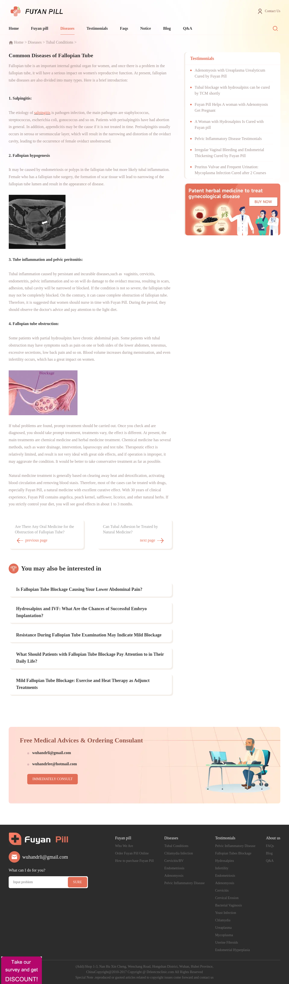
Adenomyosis (174, 875)
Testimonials (97, 28)
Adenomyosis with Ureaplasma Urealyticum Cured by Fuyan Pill (230, 73)
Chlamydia (222, 920)
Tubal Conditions (59, 42)
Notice (145, 28)
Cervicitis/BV (174, 861)
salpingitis (42, 112)
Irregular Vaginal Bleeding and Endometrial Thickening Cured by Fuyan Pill (229, 153)
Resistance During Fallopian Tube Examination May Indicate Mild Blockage (88, 634)
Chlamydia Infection (178, 853)
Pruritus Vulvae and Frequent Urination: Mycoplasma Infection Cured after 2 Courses (230, 170)
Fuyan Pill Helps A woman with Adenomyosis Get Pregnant (231, 107)
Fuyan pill (39, 28)
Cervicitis (222, 890)
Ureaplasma (223, 927)
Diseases (67, 28)
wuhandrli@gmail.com (51, 753)
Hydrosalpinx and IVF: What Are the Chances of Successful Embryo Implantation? (81, 612)
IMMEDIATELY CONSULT (52, 779)
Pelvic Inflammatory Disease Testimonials (228, 139)
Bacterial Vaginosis (228, 905)
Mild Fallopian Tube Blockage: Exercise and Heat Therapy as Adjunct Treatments (83, 684)
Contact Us (272, 11)
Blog (167, 28)
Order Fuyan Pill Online (132, 853)
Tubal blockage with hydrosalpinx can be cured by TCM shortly (232, 90)
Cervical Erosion (226, 898)
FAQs (270, 846)
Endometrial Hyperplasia (232, 950)
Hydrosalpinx (224, 861)
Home (14, 28)
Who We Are (124, 846)
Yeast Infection (225, 913)
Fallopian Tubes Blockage (233, 853)
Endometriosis (174, 868)
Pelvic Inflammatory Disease (184, 883)
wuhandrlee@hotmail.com (54, 764)
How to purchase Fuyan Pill (134, 861)
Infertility (222, 868)
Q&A (187, 28)
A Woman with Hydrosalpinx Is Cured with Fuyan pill (229, 124)
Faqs (124, 28)
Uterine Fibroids (226, 942)
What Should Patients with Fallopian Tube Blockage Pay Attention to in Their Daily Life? (90, 658)
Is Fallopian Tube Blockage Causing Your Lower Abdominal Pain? (79, 589)
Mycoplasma (224, 935)
